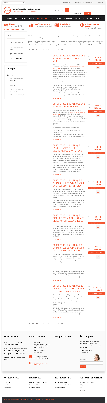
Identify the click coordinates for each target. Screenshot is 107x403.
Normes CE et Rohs (60, 387)
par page (60, 49)
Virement (82, 390)
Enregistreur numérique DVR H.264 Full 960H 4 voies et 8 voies (69, 58)
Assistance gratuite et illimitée (38, 382)
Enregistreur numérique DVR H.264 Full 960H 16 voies (69, 105)
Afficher (46, 49)
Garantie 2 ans (65, 24)
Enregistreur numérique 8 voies (16, 48)
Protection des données (36, 399)
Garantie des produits (61, 382)
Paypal (82, 387)
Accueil (6, 29)
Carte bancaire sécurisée (87, 382)
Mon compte (66, 2)
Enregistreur (15, 29)
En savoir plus (57, 98)
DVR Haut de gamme (16, 58)
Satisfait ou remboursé (42, 24)
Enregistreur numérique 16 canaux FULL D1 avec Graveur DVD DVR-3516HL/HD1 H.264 (68, 288)
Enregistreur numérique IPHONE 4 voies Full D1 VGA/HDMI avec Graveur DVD (67, 148)
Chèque (82, 385)
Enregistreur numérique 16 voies (16, 54)
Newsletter (7, 385)
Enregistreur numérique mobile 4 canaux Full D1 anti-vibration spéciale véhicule (69, 218)
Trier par (31, 49)
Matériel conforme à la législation (64, 385)
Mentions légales (49, 399)
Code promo (7, 387)
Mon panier (78, 2)
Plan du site (6, 399)
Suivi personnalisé (34, 387)
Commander (88, 2)
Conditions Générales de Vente (19, 399)
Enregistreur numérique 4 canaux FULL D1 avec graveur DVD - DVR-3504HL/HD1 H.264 (68, 248)
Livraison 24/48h (34, 385)
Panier (57, 10)
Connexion (100, 2)
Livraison (12, 24)
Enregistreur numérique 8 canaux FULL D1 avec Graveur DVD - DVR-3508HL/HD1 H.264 (68, 183)
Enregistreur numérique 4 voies (16, 43)
